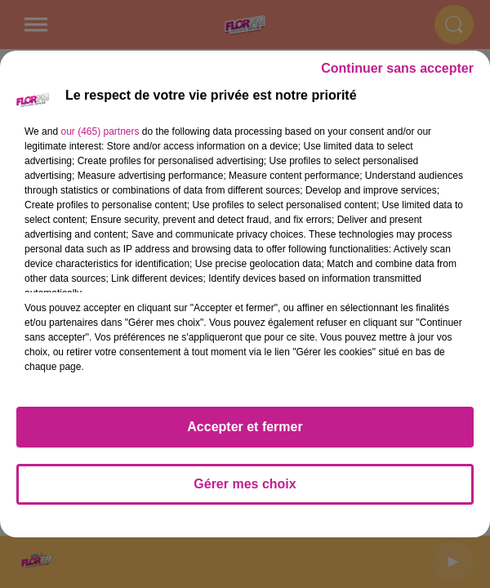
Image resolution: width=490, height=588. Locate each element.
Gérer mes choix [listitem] (245, 484)
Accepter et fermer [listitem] (244, 427)
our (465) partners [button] (99, 131)
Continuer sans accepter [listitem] (397, 68)
